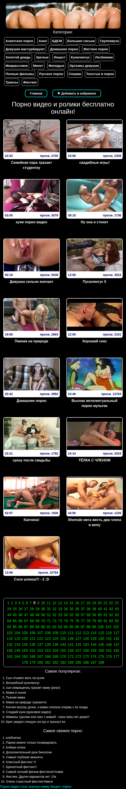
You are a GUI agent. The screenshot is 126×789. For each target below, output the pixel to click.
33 (60, 609)
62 (111, 615)
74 (66, 621)
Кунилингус (80, 57)
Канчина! (31, 520)
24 (9, 609)
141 (71, 644)
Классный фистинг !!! (21, 762)
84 (9, 627)
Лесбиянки (104, 57)
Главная (36, 93)
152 (40, 650)
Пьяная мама (15, 697)
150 (25, 650)
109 (55, 633)
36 (77, 609)
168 (48, 656)
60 (100, 615)
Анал (43, 41)
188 (101, 662)
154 (55, 650)
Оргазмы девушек (84, 66)
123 (48, 638)
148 (10, 650)
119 (17, 638)
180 (40, 662)
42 (111, 609)
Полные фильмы (20, 74)
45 (15, 615)
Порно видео (10, 786)
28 (32, 609)
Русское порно (51, 74)
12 (54, 603)
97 (83, 627)
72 (54, 621)
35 (71, 609)
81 (105, 621)
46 (21, 615)
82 (111, 621)
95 (71, 627)
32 (54, 609)
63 (117, 615)
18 (88, 603)
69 (37, 621)
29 (37, 609)
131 (109, 638)
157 (78, 650)
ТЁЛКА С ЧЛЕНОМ (94, 460)
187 (94, 662)
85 (15, 627)
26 (21, 609)
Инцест (60, 57)
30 (43, 609)
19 (94, 603)
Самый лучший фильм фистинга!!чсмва (34, 771)
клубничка (13, 737)
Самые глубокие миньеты (24, 757)
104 (17, 633)
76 (77, 621)
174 (94, 656)
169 (55, 656)
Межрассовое (17, 66)
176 (109, 656)
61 (105, 615)
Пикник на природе (31, 341)
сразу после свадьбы (31, 460)
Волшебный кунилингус (23, 682)
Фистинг (30, 82)
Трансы (12, 82)
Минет (38, 66)
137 (40, 644)
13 (60, 603)
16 (77, 603)
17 (83, 603)
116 (109, 633)
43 (117, 609)
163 (10, 656)
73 (60, 621)
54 (66, 615)
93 (60, 627)
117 (116, 633)
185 (78, 662)
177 (116, 656)
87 (26, 627)
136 (33, 644)
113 (86, 633)
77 (83, 621)
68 (32, 621)
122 (40, 638)
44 (9, 615)
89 (37, 627)
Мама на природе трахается (26, 702)
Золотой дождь (18, 57)
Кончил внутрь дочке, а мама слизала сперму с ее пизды (47, 707)
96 (77, 627)
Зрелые (42, 57)
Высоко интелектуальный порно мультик (94, 403)
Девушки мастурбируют (25, 49)
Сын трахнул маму (35, 786)
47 (26, 615)
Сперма (75, 74)
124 (55, 638)
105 (25, 633)
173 (86, 656)
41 (105, 609)
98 (88, 627)
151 (33, 650)
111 (71, 633)
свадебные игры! (94, 162)
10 (43, 603)
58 (88, 615)
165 (25, 656)
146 (109, 644)
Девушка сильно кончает (31, 282)
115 (101, 633)
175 (101, 656)
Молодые (56, 66)
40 (100, 609)
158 (86, 650)
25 (15, 609)
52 (54, 615)
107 (40, 633)
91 (49, 627)
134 (17, 644)
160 (101, 650)
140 (63, 644)
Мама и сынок (16, 692)
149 (17, 650)
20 (100, 603)
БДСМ (57, 41)
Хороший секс (94, 341)
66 (21, 621)
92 (54, 627)
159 (94, 650)
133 (10, 644)
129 (94, 638)
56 (77, 615)
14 (66, 603)
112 (78, 633)
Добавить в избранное (76, 93)
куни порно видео (31, 222)
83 (117, 621)
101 (108, 627)
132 (116, 638)
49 (37, 615)
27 (26, 609)
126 (71, 638)
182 (55, 662)
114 (94, 633)
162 (116, 650)
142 (78, 644)
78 (88, 621)
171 (71, 656)
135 (25, 644)
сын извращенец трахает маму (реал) (33, 687)
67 (26, 621)
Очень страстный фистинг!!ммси (29, 781)
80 (100, 621)
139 (55, 644)
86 (20, 627)
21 (105, 603)
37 (83, 609)
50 (43, 615)
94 (66, 627)
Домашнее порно (64, 49)
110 (63, 633)
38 (88, 609)
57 (83, 615)
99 (94, 627)
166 (33, 656)
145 (101, 644)
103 (10, 633)
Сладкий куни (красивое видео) (28, 712)
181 (48, 662)
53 (60, 615)
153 (48, 650)
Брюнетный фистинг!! (21, 766)
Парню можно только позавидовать (31, 742)
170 (63, 656)
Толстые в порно (100, 74)
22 (111, 603)
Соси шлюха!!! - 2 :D (31, 579)
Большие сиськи (81, 41)
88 (32, 627)
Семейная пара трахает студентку (31, 165)
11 (49, 603)
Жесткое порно (95, 49)
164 (17, 656)
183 (63, 662)
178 (25, 662)
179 (33, 662)
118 (10, 638)
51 (49, 615)
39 (94, 609)
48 (32, 615)
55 (71, 615)
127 (78, 638)
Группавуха (109, 41)
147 (116, 644)
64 (9, 621)
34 (66, 609)
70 (43, 621)
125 (63, 638)
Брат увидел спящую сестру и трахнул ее (35, 721)
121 (33, 638)
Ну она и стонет (94, 222)
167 (40, 656)
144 (94, 644)
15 (71, 603)
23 (117, 603)
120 (25, 638)
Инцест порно (60, 786)
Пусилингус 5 (94, 282)
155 (63, 650)
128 (86, 638)
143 (86, 644)
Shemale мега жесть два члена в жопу (94, 522)
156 (71, 650)
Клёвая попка (15, 747)
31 (49, 609)
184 (71, 662)
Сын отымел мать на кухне (25, 677)
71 (49, 621)
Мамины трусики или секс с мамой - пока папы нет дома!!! (48, 716)
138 (48, 644)
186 (86, 662)
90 (43, 627)
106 (33, 633)
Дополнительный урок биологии (29, 752)
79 (94, 621)
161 (109, 650)
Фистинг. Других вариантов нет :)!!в (31, 776)
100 (101, 627)
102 (116, 627)
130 (101, 638)
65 (15, 621)
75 (71, 621)
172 (78, 656)
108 (48, 633)
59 (94, 615)
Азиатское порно (19, 41)
